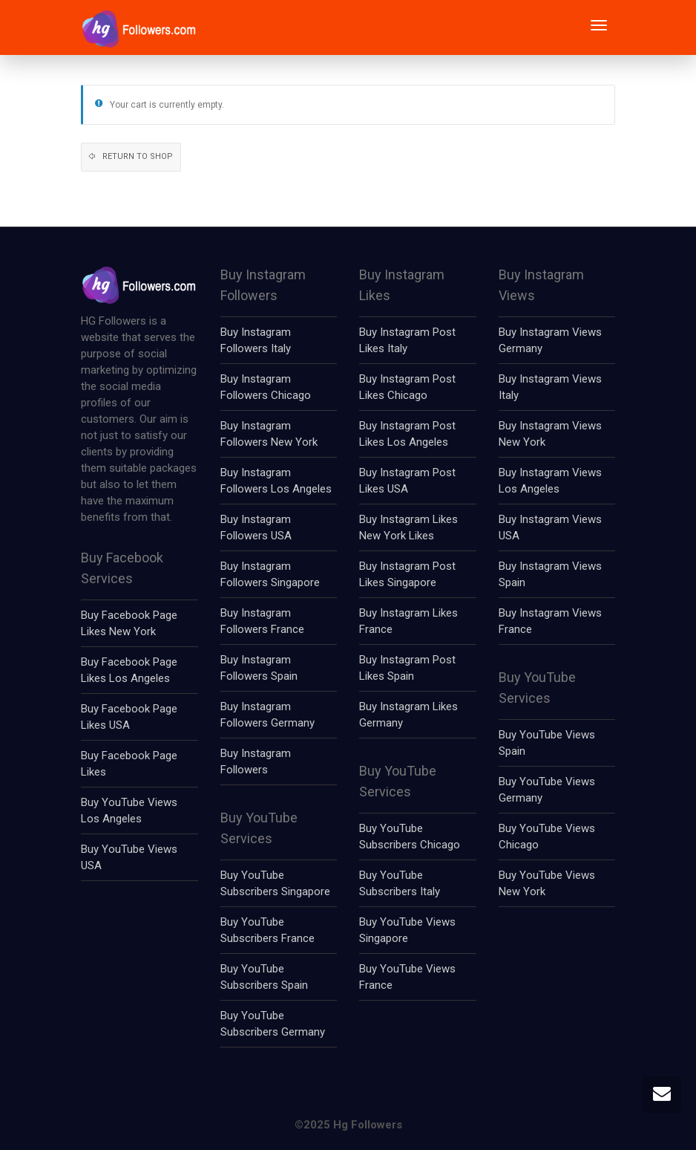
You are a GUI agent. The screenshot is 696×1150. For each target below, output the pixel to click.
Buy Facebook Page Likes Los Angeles (129, 670)
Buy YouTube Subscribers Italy (399, 883)
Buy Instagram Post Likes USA (407, 481)
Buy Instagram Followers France (262, 621)
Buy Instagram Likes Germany (408, 715)
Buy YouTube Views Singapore (407, 930)
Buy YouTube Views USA (129, 857)
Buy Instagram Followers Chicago (265, 387)
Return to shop (136, 156)
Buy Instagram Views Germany (550, 340)
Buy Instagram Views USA (550, 527)
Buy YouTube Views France (407, 977)
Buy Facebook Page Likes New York (129, 623)
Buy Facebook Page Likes (129, 764)
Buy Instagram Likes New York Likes (408, 527)
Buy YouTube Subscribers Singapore (275, 883)
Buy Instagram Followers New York (269, 434)
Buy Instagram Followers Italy (255, 340)
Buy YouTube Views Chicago (547, 836)
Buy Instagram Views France (550, 621)
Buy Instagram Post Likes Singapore (407, 574)
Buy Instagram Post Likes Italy (407, 340)
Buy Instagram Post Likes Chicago (407, 387)
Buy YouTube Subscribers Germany (272, 1024)
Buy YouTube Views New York (547, 883)
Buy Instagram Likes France (408, 621)
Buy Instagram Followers (255, 761)
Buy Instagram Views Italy (550, 387)
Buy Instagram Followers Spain (259, 668)
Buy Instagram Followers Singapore (270, 574)
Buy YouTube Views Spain (547, 743)
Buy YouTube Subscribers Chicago (409, 836)
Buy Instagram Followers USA (256, 527)
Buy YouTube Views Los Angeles (129, 810)
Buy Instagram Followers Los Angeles (276, 481)
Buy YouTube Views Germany (547, 790)
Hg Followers (367, 1124)
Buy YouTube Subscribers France (267, 930)
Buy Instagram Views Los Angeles (550, 481)
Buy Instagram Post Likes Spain (407, 668)
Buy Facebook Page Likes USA (129, 717)
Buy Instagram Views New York (550, 434)
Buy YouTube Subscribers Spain (264, 977)
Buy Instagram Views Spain (550, 574)
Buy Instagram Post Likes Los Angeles (407, 434)
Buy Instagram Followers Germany (267, 715)
